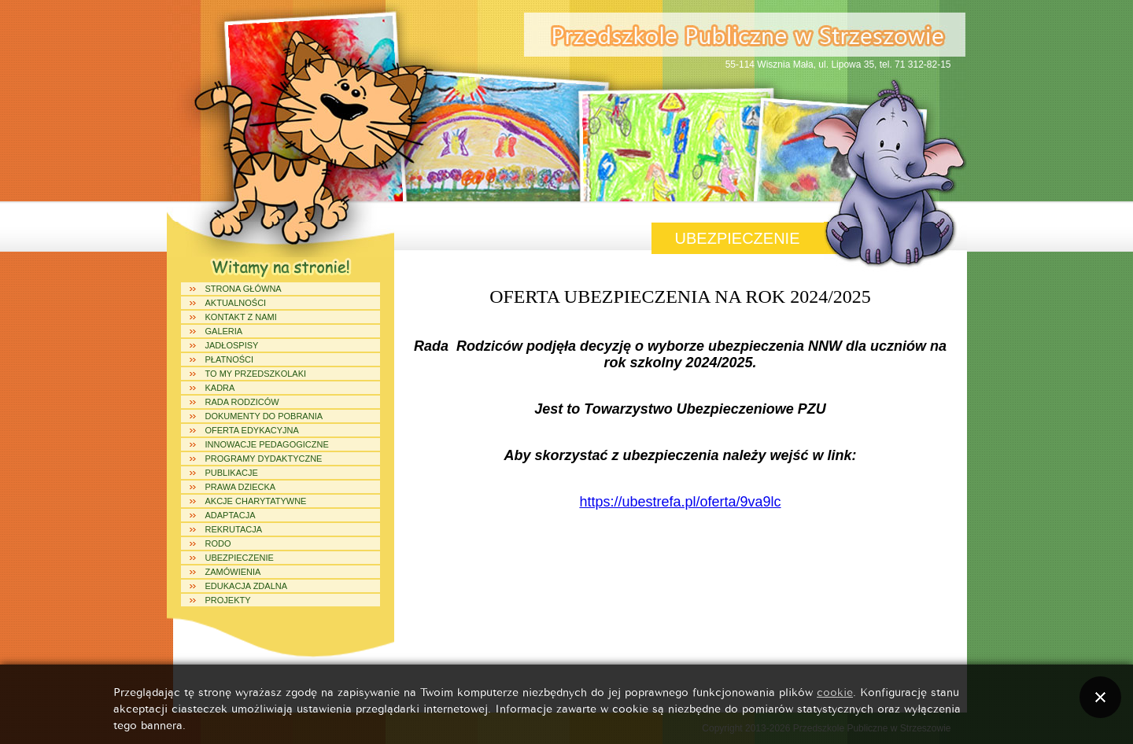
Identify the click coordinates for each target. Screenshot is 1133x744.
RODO (218, 543)
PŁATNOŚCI (229, 359)
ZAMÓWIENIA (233, 571)
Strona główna (243, 288)
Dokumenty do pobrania (264, 416)
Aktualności (236, 303)
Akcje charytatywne (256, 501)
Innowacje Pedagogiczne (267, 444)
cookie (835, 691)
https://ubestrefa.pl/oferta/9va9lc (680, 502)
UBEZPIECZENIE (239, 557)
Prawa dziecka (240, 487)
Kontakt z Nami (241, 317)
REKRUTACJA (234, 529)
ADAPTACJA (230, 515)
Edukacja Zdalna (246, 586)
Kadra (220, 387)
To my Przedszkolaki (256, 373)
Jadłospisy (232, 345)
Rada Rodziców (242, 402)
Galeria (224, 331)
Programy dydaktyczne (264, 458)
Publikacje (231, 472)
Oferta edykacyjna (252, 430)
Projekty (228, 600)
